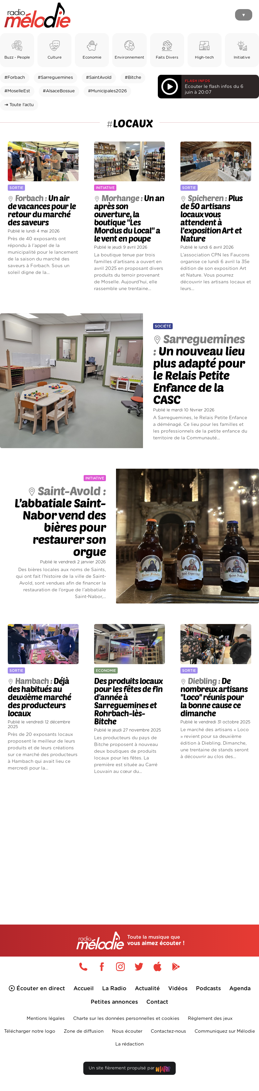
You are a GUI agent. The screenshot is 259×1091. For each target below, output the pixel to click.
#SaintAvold (99, 77)
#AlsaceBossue (59, 91)
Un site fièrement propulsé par (129, 1069)
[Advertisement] (129, 838)
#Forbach (14, 77)
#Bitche (133, 77)
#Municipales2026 (107, 91)
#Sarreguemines (55, 77)
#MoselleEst (17, 91)
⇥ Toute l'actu (19, 105)
